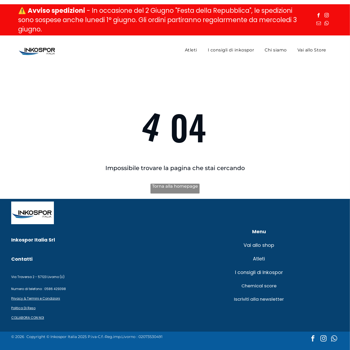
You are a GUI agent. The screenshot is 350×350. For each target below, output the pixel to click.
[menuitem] (191, 50)
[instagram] (326, 16)
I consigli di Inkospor (259, 272)
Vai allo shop (259, 245)
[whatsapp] (326, 24)
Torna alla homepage (175, 186)
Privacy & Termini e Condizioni (35, 298)
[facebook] (318, 16)
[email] (318, 24)
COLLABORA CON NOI (27, 317)
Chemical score (259, 286)
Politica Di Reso (23, 308)
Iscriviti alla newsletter (259, 299)
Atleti (259, 258)
